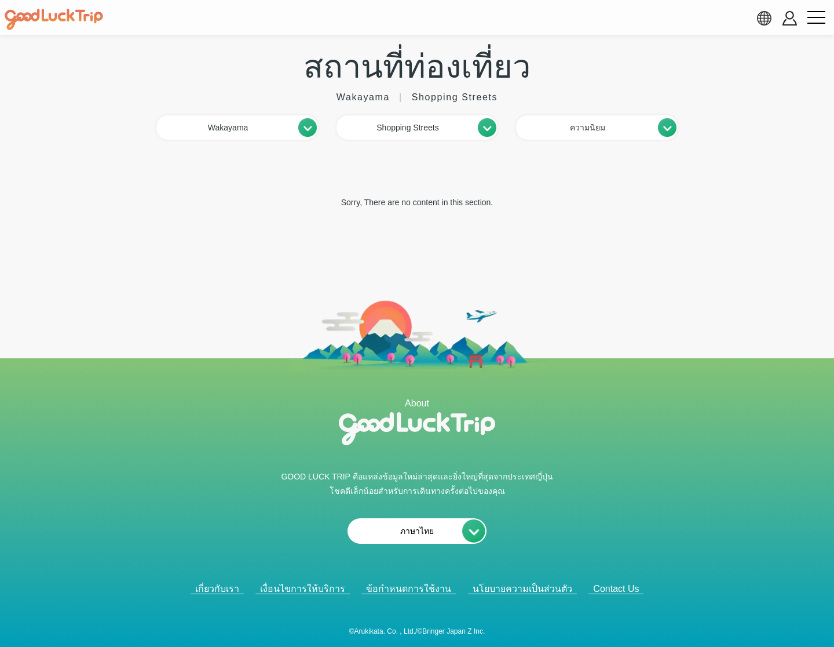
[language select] (764, 18)
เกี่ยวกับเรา (217, 589)
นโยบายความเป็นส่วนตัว (522, 589)
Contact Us (616, 589)
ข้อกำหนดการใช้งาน (408, 589)
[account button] (789, 18)
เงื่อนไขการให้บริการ (302, 589)
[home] (54, 19)
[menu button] (816, 18)
